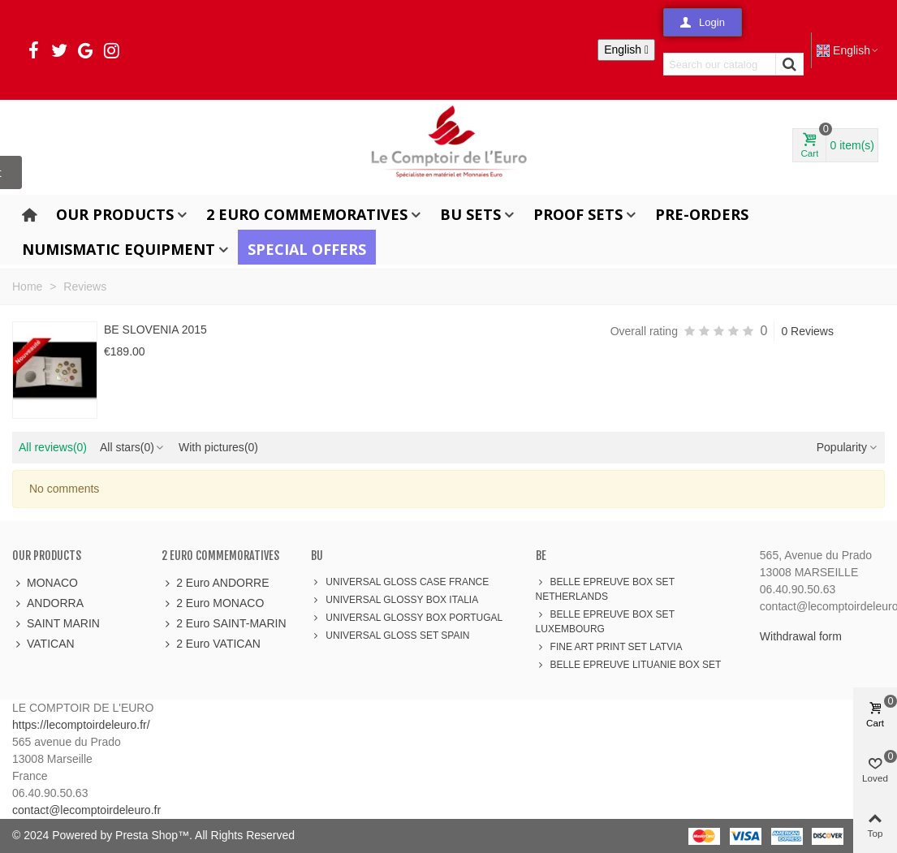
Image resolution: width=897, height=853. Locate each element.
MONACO (45, 583)
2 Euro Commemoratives (307, 214)
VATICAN (43, 644)
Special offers (307, 249)
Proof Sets (578, 214)
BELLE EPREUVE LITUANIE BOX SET (629, 664)
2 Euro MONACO (213, 603)
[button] (702, 22)
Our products (115, 214)
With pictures (218, 447)
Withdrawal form (801, 636)
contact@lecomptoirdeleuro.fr (86, 809)
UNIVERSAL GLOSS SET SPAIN (390, 635)
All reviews (53, 447)
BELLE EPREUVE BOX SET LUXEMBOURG (605, 621)
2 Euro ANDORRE (215, 583)
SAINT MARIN (56, 623)
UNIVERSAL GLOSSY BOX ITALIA (394, 599)
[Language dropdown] (626, 50)
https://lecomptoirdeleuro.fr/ (81, 724)
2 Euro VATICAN (211, 644)
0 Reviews (807, 331)
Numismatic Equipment (118, 249)
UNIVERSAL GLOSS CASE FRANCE (400, 582)
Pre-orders (701, 214)
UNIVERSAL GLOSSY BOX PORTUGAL (406, 617)
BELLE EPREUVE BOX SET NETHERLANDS (605, 588)
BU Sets (470, 214)
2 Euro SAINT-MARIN (224, 623)
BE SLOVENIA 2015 (155, 329)
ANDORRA (48, 603)
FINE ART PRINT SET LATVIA (609, 647)
